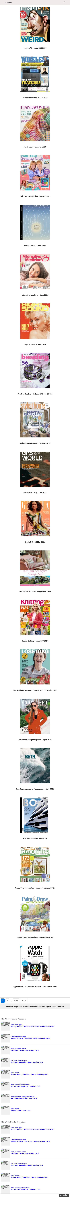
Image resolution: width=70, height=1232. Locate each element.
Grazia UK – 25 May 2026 (35, 542)
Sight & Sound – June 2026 (35, 344)
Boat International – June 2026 (35, 838)
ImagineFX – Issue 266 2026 (35, 48)
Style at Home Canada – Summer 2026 (35, 443)
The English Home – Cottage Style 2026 (35, 591)
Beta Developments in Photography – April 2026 (35, 789)
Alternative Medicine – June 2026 (35, 295)
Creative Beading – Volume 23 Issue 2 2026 (35, 394)
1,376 (16, 1000)
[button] (64, 2)
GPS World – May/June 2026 (35, 493)
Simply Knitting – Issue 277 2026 (35, 641)
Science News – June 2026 (35, 246)
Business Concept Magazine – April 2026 (35, 740)
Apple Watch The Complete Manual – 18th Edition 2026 (35, 987)
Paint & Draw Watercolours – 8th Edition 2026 (35, 937)
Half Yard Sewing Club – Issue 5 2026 (35, 196)
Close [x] (63, 1195)
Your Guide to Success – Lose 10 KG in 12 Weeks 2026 (35, 690)
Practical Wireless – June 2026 (35, 97)
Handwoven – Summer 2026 (35, 147)
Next (24, 1000)
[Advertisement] (35, 1214)
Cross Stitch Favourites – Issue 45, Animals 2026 (35, 888)
